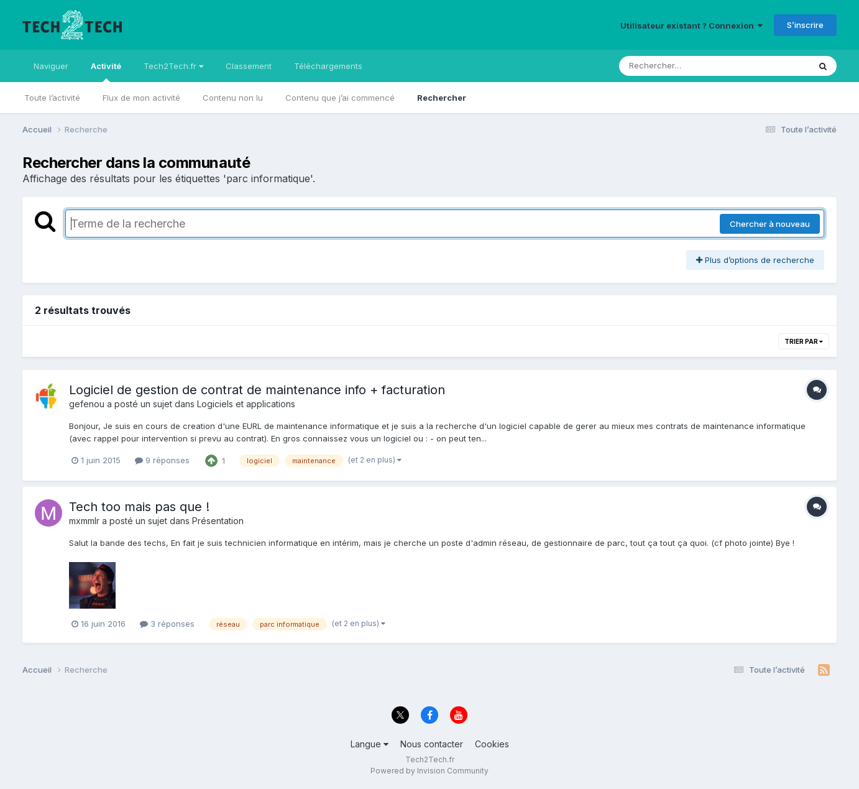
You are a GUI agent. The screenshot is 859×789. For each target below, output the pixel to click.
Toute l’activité (52, 98)
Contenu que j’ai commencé (340, 98)
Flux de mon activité (141, 98)
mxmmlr (84, 520)
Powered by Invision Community (429, 770)
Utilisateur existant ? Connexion (691, 25)
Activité (106, 71)
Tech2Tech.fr (173, 66)
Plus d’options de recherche (755, 260)
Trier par (803, 341)
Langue (369, 744)
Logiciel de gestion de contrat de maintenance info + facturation (257, 389)
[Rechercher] (678, 66)
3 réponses (167, 624)
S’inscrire (805, 25)
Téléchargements (328, 66)
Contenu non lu (233, 98)
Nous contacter (431, 744)
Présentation (218, 520)
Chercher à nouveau (770, 224)
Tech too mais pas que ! (139, 506)
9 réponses (162, 460)
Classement (249, 66)
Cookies (492, 744)
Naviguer (51, 66)
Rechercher (441, 98)
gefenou (86, 404)
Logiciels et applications (246, 404)
